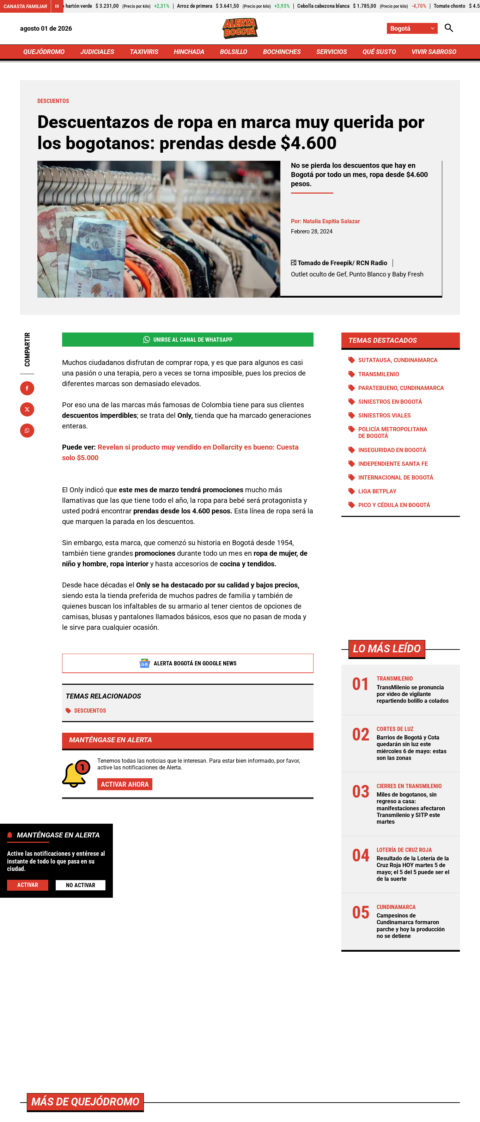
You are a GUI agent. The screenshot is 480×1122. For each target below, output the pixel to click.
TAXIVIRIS (144, 51)
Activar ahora (125, 784)
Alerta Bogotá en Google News (188, 663)
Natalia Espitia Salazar (331, 221)
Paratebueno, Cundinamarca (401, 388)
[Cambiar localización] (412, 28)
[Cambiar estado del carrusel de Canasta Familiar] (57, 6)
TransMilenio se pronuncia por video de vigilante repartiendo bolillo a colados (413, 694)
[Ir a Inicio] (240, 28)
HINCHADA (189, 51)
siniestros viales (384, 415)
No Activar (80, 885)
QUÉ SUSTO (379, 51)
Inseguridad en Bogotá (392, 450)
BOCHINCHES (282, 51)
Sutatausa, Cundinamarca (398, 360)
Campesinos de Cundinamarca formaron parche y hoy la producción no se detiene (411, 925)
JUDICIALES (97, 51)
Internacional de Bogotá (395, 477)
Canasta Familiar (25, 6)
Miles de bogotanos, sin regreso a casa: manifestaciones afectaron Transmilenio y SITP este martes (411, 808)
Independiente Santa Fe (393, 464)
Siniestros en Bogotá (390, 401)
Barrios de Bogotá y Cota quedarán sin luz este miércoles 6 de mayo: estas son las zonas (411, 747)
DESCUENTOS (86, 711)
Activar (27, 885)
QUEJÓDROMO (44, 51)
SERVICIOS (331, 51)
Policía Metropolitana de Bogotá (392, 432)
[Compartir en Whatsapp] (27, 430)
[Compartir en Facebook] (27, 388)
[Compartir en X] (27, 409)
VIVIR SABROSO (434, 51)
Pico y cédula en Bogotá (394, 505)
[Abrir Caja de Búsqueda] (449, 28)
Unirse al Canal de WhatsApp (187, 339)
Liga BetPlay (377, 491)
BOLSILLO (233, 51)
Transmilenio (378, 374)
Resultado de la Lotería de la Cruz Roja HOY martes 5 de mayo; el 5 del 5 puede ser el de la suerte (413, 868)
